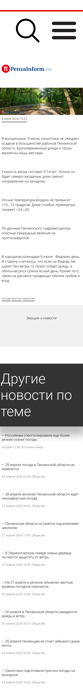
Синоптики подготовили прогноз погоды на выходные (38, 673)
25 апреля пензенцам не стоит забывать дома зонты (40, 643)
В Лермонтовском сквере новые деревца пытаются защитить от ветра (36, 555)
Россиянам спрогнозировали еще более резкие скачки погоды (36, 437)
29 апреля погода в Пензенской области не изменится (38, 467)
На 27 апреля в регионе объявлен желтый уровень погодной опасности (37, 584)
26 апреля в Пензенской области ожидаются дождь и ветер (39, 614)
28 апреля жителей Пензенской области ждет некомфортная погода (40, 496)
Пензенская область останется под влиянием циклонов (40, 526)
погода (6, 298)
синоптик (29, 298)
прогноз (16, 298)
